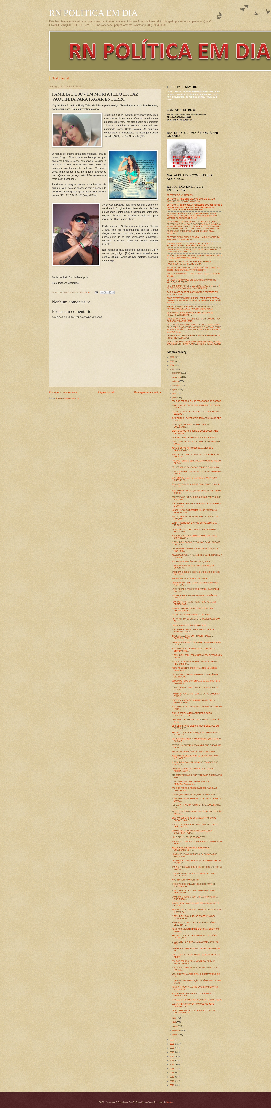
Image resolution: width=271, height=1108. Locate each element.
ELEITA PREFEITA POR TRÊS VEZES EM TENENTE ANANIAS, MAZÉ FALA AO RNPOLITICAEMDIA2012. (190, 307)
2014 (172, 1073)
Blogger (169, 1102)
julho (174, 393)
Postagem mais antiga (147, 392)
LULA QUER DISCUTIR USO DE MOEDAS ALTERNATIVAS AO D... (190, 782)
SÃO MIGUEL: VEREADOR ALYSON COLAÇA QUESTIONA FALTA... (192, 832)
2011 (172, 1085)
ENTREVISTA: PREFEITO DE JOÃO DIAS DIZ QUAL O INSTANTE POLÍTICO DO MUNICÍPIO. (191, 200)
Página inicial (60, 78)
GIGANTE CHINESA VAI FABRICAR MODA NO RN (194, 437)
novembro (176, 377)
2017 (172, 1060)
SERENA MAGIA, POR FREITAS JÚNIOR (190, 578)
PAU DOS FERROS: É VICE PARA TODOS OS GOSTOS (196, 401)
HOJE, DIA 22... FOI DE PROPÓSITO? (188, 837)
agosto (175, 389)
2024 (172, 365)
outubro (175, 381)
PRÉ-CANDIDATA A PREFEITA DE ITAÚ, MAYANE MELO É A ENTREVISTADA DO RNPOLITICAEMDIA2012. (193, 287)
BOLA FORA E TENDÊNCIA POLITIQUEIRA (191, 561)
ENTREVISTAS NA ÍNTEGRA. (180, 195)
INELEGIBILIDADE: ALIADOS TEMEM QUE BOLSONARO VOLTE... (190, 849)
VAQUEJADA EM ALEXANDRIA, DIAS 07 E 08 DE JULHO (197, 1000)
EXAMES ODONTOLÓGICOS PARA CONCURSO (193, 751)
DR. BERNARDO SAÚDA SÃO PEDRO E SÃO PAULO (195, 467)
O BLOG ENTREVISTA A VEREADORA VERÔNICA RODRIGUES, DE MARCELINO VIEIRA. (189, 262)
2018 (172, 1056)
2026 (172, 357)
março (175, 1026)
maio (174, 1018)
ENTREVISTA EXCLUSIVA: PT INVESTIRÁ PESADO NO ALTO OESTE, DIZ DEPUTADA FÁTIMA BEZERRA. (194, 268)
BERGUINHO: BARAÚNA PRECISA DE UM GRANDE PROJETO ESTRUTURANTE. (190, 314)
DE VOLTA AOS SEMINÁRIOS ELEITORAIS (191, 615)
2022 (172, 1040)
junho (174, 398)
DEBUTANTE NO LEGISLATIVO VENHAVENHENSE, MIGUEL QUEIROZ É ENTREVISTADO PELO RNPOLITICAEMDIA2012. (194, 343)
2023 (172, 369)
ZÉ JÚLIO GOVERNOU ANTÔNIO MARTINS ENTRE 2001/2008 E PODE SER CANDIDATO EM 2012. (194, 256)
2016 (172, 1064)
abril (174, 1022)
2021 (172, 1044)
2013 (172, 1077)
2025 (172, 361)
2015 (172, 1069)
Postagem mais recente (63, 392)
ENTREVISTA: (194, 207)
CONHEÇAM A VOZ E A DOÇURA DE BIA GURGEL (194, 794)
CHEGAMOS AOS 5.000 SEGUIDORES (189, 625)
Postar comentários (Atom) (67, 398)
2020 (172, 1048)
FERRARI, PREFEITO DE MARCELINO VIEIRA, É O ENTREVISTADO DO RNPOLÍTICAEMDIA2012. (189, 244)
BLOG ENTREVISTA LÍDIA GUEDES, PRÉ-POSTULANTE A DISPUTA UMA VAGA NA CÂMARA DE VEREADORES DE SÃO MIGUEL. (194, 300)
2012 (172, 1081)
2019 (172, 1052)
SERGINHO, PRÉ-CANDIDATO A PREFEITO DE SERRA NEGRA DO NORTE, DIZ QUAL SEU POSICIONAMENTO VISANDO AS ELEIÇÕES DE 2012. (192, 215)
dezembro (176, 373)
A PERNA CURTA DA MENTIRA (185, 880)
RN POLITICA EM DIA (93, 13)
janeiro (175, 1034)
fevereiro (176, 1030)
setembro (176, 385)
